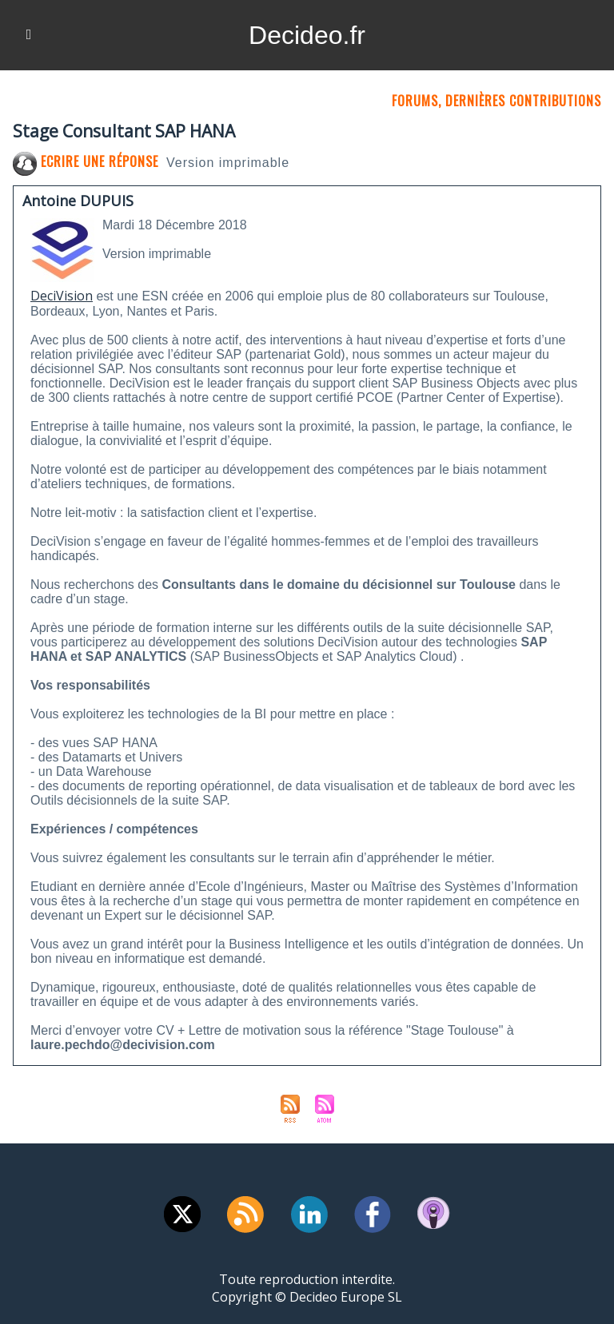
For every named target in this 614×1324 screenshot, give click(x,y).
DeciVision (61, 295)
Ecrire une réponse (85, 161)
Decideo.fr (307, 35)
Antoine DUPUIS (78, 200)
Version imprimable (227, 162)
